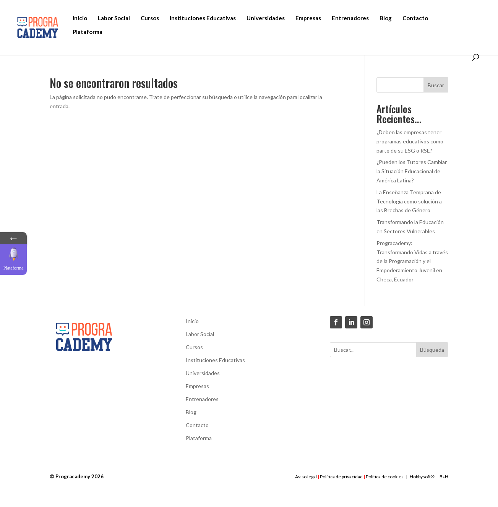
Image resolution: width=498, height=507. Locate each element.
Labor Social (114, 18)
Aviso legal (306, 476)
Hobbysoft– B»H (429, 476)
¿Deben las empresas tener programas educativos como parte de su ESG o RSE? (409, 141)
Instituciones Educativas (203, 18)
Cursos (150, 18)
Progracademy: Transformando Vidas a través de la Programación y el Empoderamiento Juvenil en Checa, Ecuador (412, 261)
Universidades (266, 18)
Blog (386, 18)
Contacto (415, 18)
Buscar (436, 85)
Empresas (308, 18)
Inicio (80, 18)
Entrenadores (350, 18)
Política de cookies (385, 476)
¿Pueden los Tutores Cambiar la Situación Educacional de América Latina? (411, 171)
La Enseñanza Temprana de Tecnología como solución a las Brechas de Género (409, 201)
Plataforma (87, 31)
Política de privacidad (341, 476)
